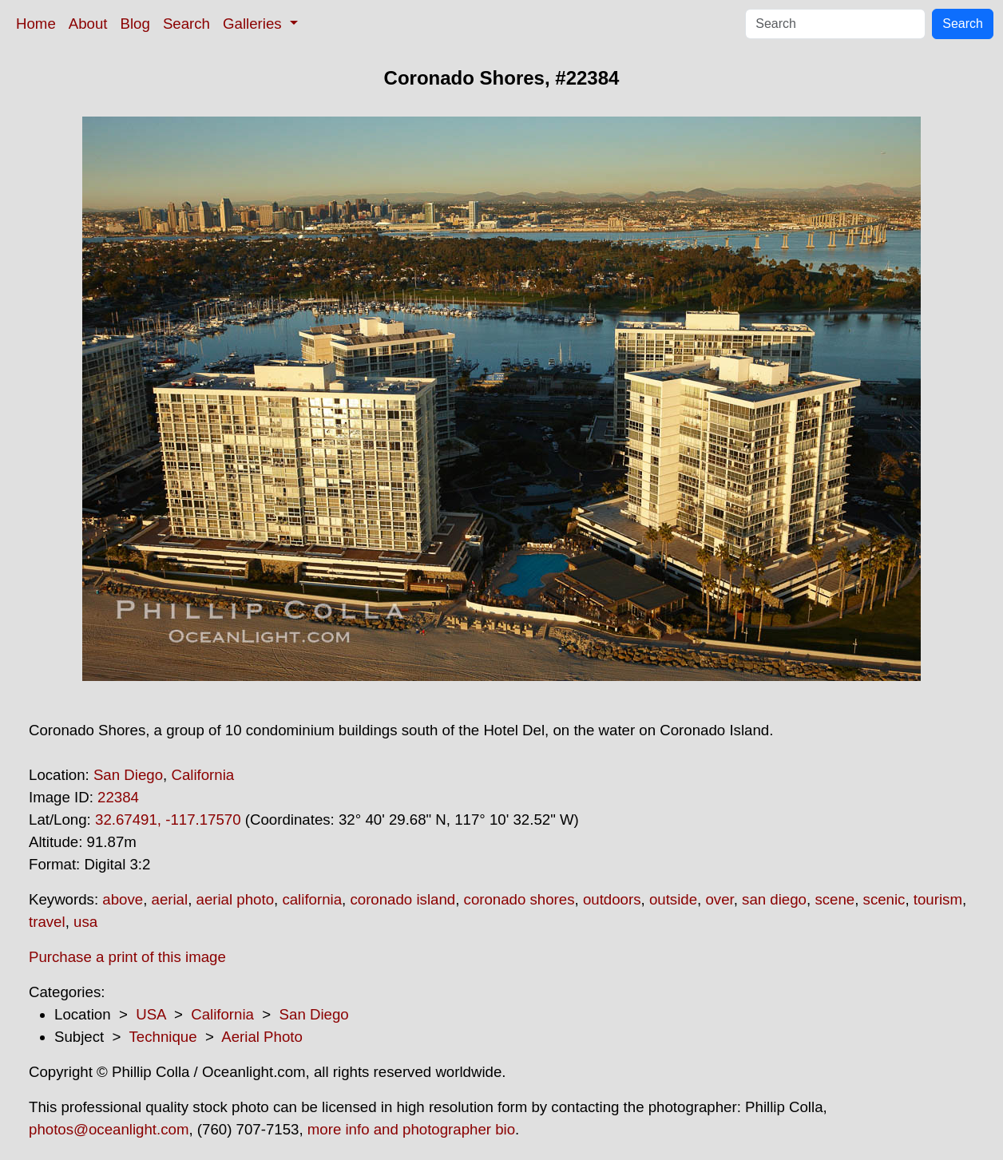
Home (36, 23)
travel (47, 921)
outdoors (612, 899)
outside (673, 899)
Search (186, 23)
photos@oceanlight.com (108, 1129)
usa (85, 921)
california (312, 899)
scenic (884, 899)
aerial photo (235, 899)
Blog (135, 23)
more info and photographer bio (411, 1129)
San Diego (128, 774)
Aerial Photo (262, 1036)
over (719, 899)
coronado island (402, 899)
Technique (163, 1036)
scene (834, 899)
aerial (170, 899)
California (202, 774)
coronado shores (519, 899)
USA (150, 1014)
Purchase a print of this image (127, 956)
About (88, 23)
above (122, 899)
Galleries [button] (254, 23)
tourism (938, 899)
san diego (774, 899)
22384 (118, 797)
